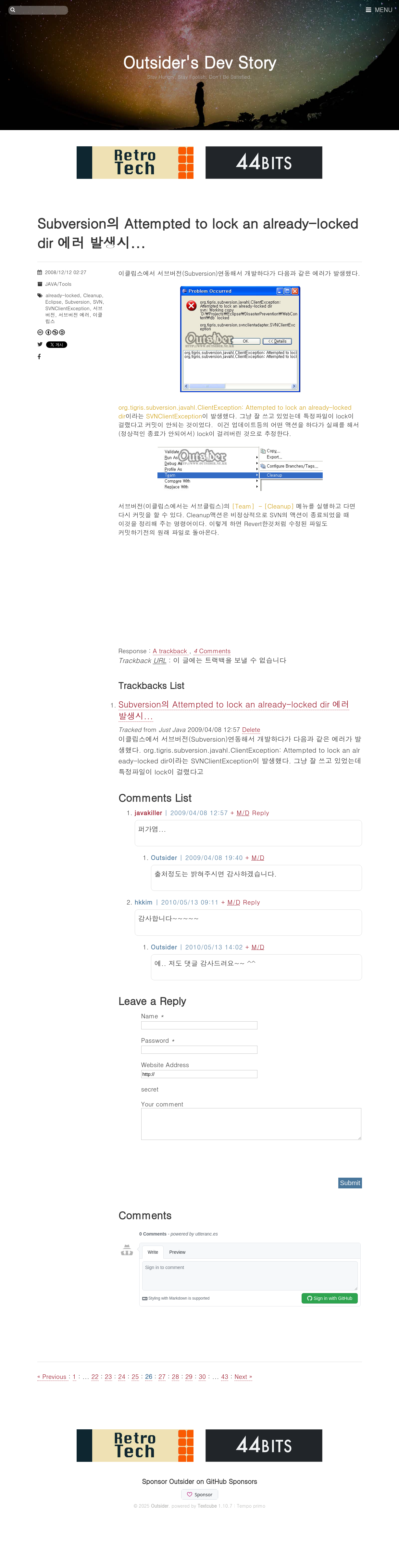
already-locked (63, 295)
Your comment (162, 1103)
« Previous (53, 1376)
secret (151, 1088)
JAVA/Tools (58, 283)
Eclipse (53, 301)
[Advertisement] (240, 590)
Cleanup (92, 295)
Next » (243, 1376)
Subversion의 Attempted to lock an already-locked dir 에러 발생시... (233, 709)
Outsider (159, 1505)
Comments (212, 650)
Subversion (77, 301)
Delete (251, 729)
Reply (260, 812)
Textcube (207, 1505)
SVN (98, 301)
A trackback (171, 650)
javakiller (148, 812)
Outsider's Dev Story (199, 61)
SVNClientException (67, 308)
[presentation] (190, 1156)
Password (158, 1040)
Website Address (165, 1064)
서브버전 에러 (73, 314)
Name (152, 1015)
